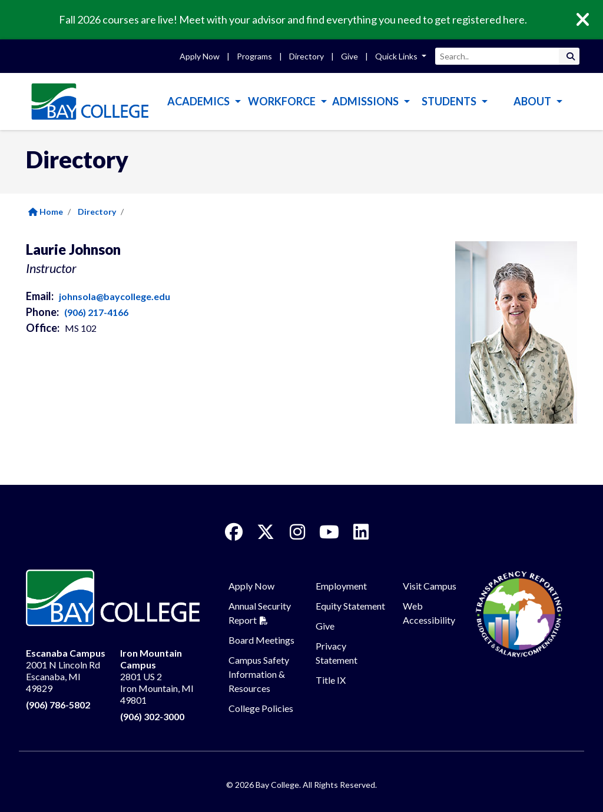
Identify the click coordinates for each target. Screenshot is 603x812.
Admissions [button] (366, 101)
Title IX (331, 679)
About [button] (533, 101)
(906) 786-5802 (58, 704)
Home (45, 212)
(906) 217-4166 (96, 312)
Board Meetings (261, 639)
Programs (254, 56)
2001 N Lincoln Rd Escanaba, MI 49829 (65, 670)
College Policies (260, 708)
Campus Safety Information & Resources (258, 674)
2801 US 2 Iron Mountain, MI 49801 (157, 676)
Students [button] (450, 101)
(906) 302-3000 (152, 716)
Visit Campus (429, 585)
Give (349, 56)
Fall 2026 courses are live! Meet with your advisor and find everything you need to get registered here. (293, 19)
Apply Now (200, 56)
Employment (341, 585)
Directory (306, 56)
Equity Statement (350, 605)
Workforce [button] (282, 101)
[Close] (591, 20)
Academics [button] (199, 101)
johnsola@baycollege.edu (114, 296)
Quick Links (397, 56)
